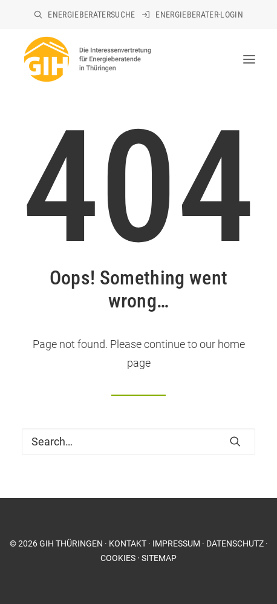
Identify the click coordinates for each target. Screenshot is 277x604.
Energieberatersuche (91, 14)
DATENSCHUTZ (235, 543)
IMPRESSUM (176, 543)
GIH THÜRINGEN (71, 543)
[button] (235, 441)
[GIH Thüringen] (87, 59)
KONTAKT (127, 543)
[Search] (138, 441)
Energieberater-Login (199, 14)
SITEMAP (159, 558)
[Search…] (138, 441)
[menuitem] (84, 14)
